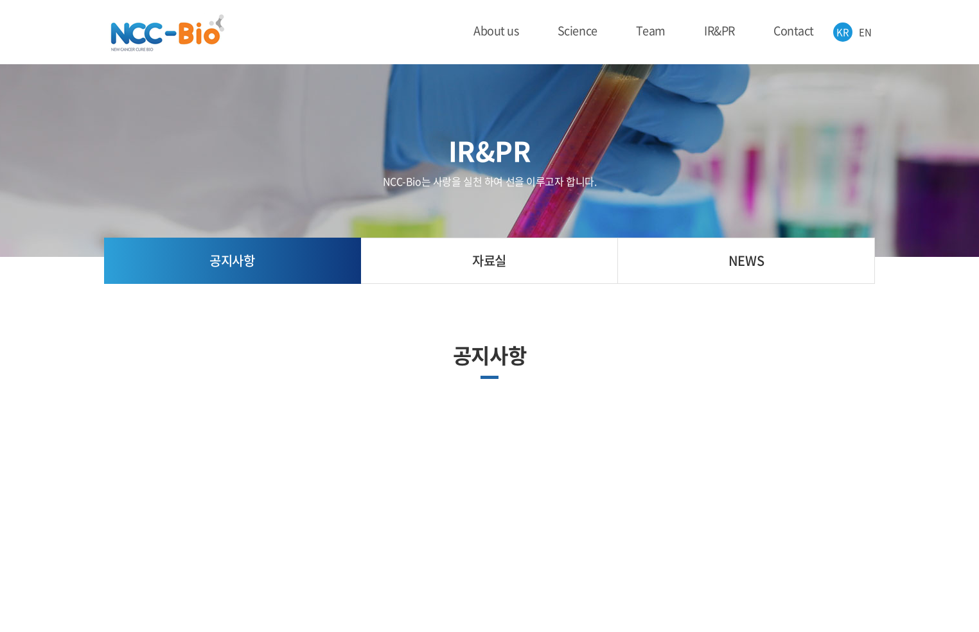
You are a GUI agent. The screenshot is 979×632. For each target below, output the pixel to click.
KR (842, 32)
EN (865, 32)
